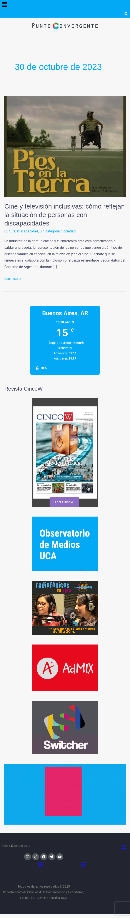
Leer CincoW (64, 502)
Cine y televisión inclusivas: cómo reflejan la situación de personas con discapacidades (64, 215)
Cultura (9, 231)
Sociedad (68, 231)
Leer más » (12, 278)
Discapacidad (27, 231)
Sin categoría (50, 231)
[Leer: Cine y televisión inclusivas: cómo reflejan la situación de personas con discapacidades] (65, 146)
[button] (4, 5)
